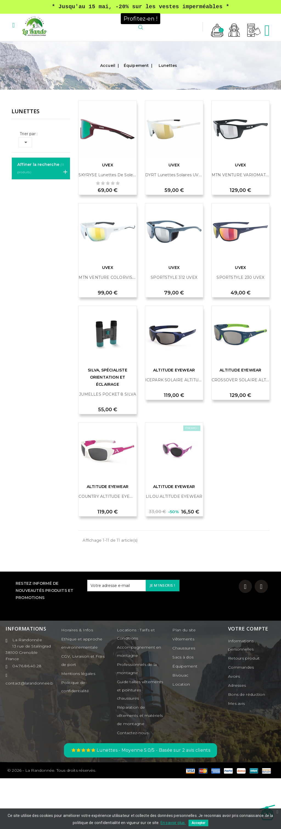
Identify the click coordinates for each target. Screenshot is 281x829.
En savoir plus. (173, 823)
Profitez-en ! (140, 18)
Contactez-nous (132, 783)
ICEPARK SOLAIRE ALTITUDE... (176, 430)
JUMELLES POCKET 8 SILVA (107, 444)
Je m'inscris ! (162, 636)
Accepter (198, 823)
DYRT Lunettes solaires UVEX (174, 225)
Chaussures (183, 698)
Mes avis (236, 754)
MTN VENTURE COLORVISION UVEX (115, 328)
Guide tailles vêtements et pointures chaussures (140, 740)
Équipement (184, 716)
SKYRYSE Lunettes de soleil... (107, 225)
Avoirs (234, 727)
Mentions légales (78, 724)
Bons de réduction (246, 745)
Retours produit (244, 708)
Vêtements (183, 689)
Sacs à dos (182, 707)
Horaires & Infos (77, 680)
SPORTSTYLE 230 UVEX (240, 328)
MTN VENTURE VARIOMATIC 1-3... (245, 225)
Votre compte (248, 679)
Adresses (237, 736)
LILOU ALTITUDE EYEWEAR (174, 547)
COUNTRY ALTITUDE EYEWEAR (110, 547)
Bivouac (180, 725)
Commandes (241, 718)
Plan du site (184, 680)
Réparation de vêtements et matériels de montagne (140, 766)
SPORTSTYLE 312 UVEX (174, 328)
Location (181, 735)
